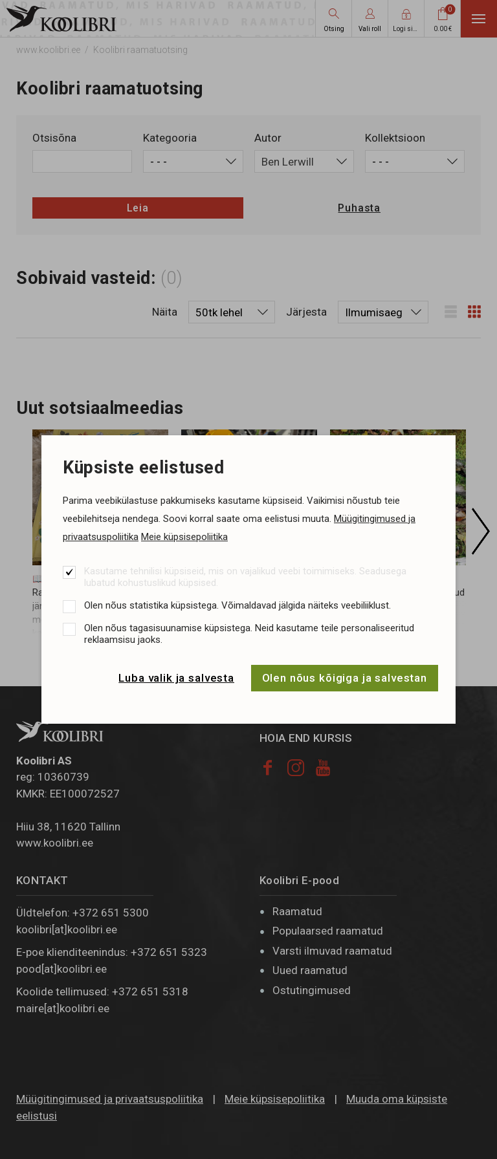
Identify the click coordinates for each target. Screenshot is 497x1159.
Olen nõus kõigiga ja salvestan (345, 677)
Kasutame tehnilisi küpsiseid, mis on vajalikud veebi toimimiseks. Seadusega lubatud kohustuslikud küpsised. (245, 577)
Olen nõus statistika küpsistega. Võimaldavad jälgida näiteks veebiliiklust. (237, 605)
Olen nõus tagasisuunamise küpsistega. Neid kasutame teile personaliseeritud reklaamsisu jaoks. (249, 633)
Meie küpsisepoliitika (184, 537)
